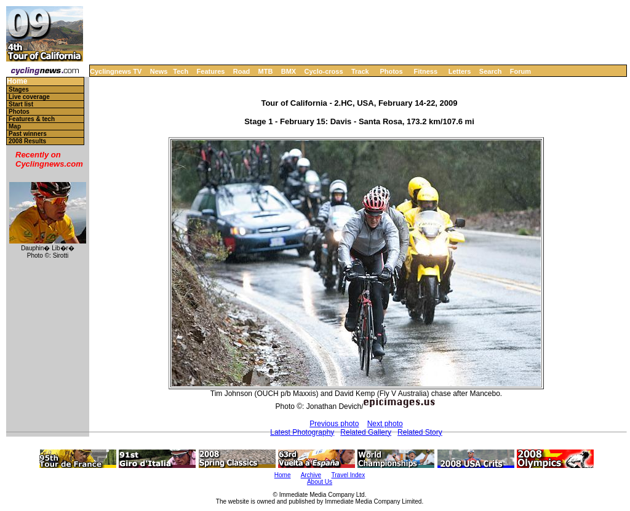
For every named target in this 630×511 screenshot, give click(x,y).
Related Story (419, 432)
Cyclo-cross (324, 71)
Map (15, 126)
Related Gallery (365, 432)
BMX (288, 71)
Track (360, 71)
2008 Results (27, 141)
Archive (311, 475)
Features (211, 71)
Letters (460, 71)
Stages (19, 89)
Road (241, 71)
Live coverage (29, 96)
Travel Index (348, 475)
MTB (265, 71)
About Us (319, 481)
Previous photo (334, 423)
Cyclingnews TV (116, 71)
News (159, 71)
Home (17, 81)
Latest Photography (302, 432)
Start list (21, 104)
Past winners (28, 133)
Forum (520, 71)
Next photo (385, 423)
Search (490, 71)
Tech (180, 71)
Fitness (425, 71)
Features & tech (32, 119)
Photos (391, 71)
